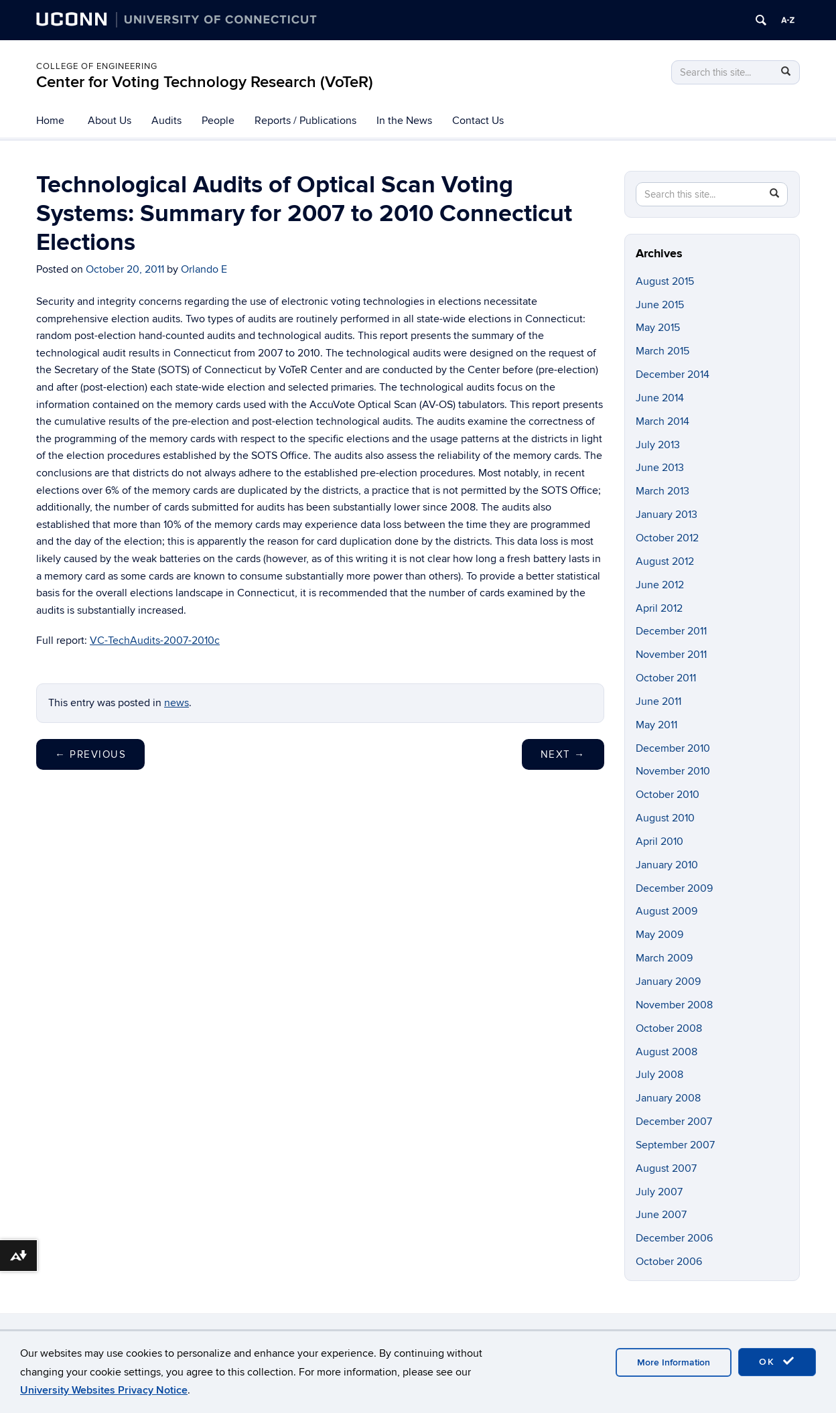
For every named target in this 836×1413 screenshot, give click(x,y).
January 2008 (668, 1098)
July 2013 (658, 445)
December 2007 (674, 1121)
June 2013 (660, 467)
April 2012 (659, 608)
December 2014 (672, 374)
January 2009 (668, 981)
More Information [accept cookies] (673, 1362)
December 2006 (674, 1238)
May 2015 (658, 327)
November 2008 (674, 1005)
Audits (166, 120)
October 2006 (669, 1261)
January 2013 (666, 514)
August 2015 (665, 281)
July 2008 (659, 1074)
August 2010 (665, 818)
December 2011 (671, 631)
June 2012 (660, 585)
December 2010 (673, 748)
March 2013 (662, 491)
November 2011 (671, 654)
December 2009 (674, 888)
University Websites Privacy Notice (104, 1390)
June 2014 (660, 398)
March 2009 (664, 958)
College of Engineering (96, 66)
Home (50, 120)
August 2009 (666, 911)
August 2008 (666, 1052)
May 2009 (659, 934)
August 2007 (666, 1168)
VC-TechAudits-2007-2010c (155, 640)
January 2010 (667, 865)
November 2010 (673, 771)
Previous (90, 754)
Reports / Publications (305, 120)
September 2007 (675, 1145)
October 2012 (667, 538)
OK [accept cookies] (777, 1361)
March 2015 (662, 351)
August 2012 (665, 561)
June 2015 (660, 305)
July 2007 (659, 1192)
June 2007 (661, 1214)
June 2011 (658, 701)
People (218, 120)
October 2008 (669, 1028)
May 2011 (656, 725)
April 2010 (659, 841)
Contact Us (478, 120)
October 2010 (667, 794)
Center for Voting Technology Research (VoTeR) (204, 82)
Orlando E (204, 269)
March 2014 (662, 421)
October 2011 (666, 678)
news (176, 703)
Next (563, 754)
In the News (404, 120)
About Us (109, 120)
